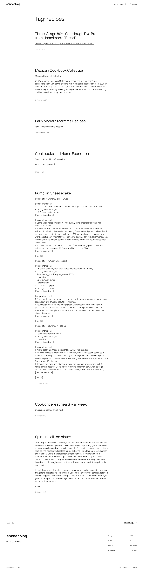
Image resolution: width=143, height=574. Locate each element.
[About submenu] (127, 4)
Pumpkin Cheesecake (53, 193)
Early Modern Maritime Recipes (60, 121)
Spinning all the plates (53, 437)
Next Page (130, 522)
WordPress (133, 567)
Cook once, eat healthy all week (61, 404)
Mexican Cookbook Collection (59, 70)
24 (13, 522)
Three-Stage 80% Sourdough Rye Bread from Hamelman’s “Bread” (68, 36)
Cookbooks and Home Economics (62, 154)
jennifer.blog (13, 4)
